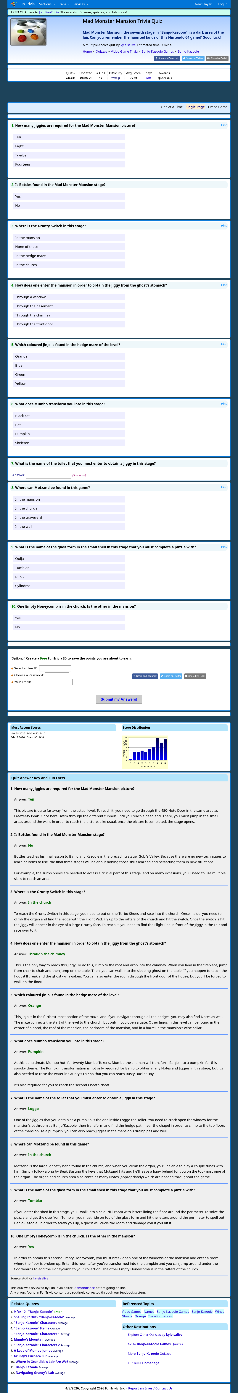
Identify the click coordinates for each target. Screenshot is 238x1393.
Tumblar (22, 567)
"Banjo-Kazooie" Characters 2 (37, 1344)
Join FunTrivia (49, 12)
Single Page (195, 106)
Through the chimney (32, 314)
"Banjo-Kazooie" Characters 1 (37, 1333)
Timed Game (218, 106)
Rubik (19, 576)
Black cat (22, 415)
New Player (203, 4)
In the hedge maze (30, 255)
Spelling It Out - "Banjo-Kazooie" (39, 1317)
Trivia (62, 4)
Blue (18, 365)
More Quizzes (149, 1353)
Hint (224, 124)
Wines (219, 1311)
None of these (26, 246)
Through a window (30, 296)
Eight (19, 145)
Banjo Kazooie (27, 1367)
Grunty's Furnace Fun (31, 1356)
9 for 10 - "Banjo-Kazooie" (34, 1311)
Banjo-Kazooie (202, 1311)
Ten (18, 136)
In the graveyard (28, 517)
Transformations (160, 1316)
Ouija (19, 558)
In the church (26, 264)
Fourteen (22, 163)
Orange (21, 356)
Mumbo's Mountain (29, 1339)
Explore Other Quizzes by (155, 1334)
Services (79, 4)
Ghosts (127, 1316)
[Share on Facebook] (170, 58)
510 (148, 77)
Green (20, 374)
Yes (18, 196)
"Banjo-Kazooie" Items (31, 1328)
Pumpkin (22, 433)
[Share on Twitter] (195, 58)
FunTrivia (143, 1363)
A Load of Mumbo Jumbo (33, 1350)
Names (149, 1311)
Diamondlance (84, 1287)
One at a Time (172, 106)
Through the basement (34, 305)
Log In (223, 4)
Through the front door (34, 323)
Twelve (20, 154)
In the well (23, 526)
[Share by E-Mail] (218, 58)
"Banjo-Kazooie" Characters (35, 1322)
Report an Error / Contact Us (150, 1388)
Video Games (131, 1311)
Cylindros (22, 585)
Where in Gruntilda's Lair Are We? (42, 1361)
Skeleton (22, 442)
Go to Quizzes (155, 1344)
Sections (45, 4)
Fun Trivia (22, 4)
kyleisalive (128, 45)
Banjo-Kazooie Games (173, 1311)
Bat (18, 424)
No (17, 205)
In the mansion (27, 237)
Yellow (20, 383)
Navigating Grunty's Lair (35, 1372)
